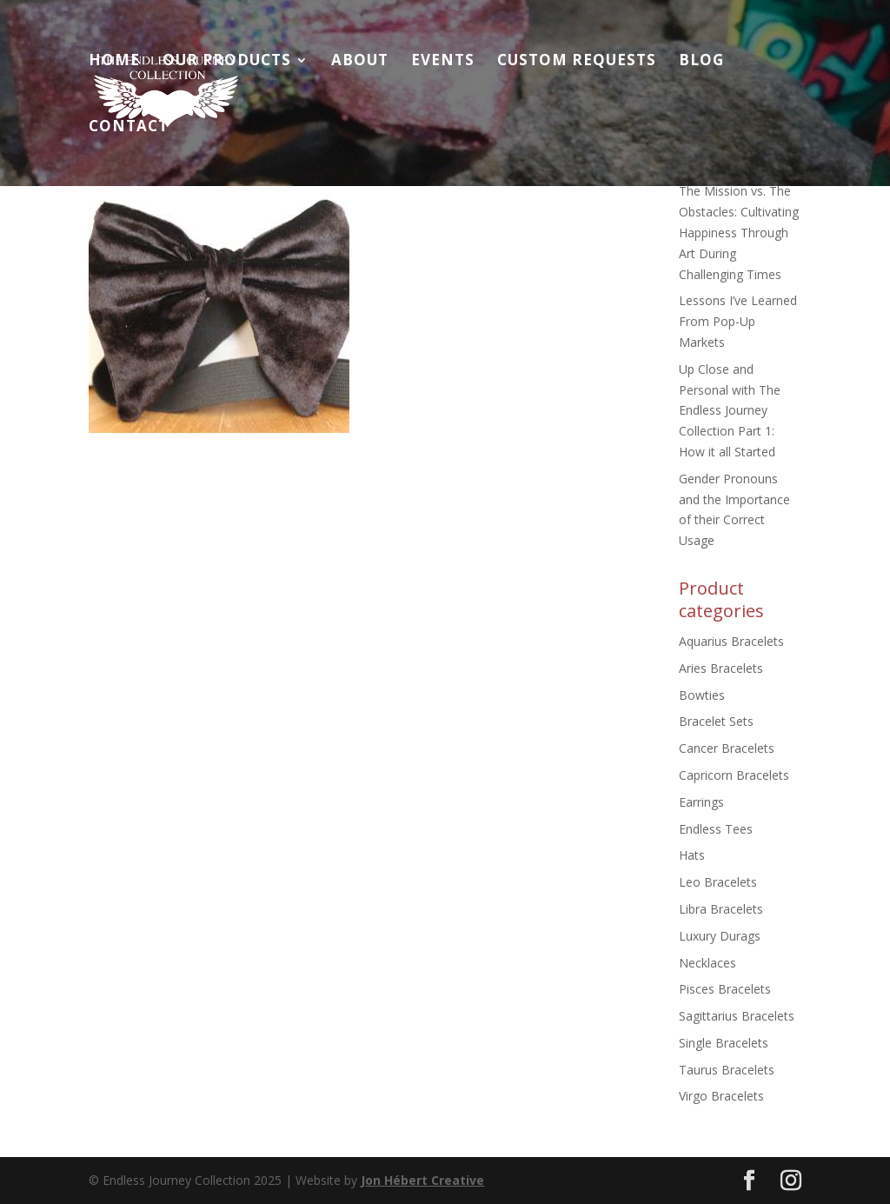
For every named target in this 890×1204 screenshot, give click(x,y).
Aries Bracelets (721, 668)
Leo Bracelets (718, 882)
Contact (129, 128)
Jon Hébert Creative (422, 1180)
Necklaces (707, 963)
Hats (692, 855)
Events (443, 62)
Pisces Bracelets (725, 989)
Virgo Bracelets (721, 1096)
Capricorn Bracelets (734, 775)
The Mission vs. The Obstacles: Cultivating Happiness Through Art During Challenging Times (739, 232)
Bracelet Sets (716, 721)
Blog (701, 62)
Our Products (227, 62)
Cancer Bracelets (726, 748)
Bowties (702, 695)
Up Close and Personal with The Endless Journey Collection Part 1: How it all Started (729, 410)
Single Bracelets (723, 1042)
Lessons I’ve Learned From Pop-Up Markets (738, 321)
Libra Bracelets (721, 909)
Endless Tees (716, 829)
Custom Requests (576, 62)
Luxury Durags (719, 936)
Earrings (701, 802)
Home (114, 62)
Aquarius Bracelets (731, 641)
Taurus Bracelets (726, 1069)
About (360, 62)
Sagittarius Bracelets (736, 1016)
